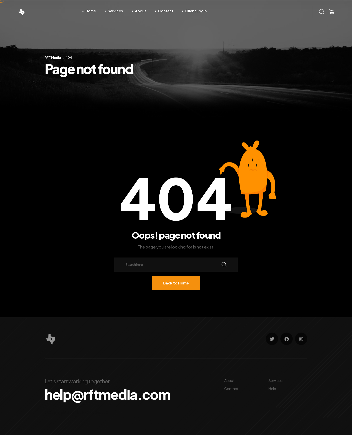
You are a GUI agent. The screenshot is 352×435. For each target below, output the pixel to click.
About (140, 11)
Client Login (196, 11)
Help (272, 388)
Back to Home (176, 283)
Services (115, 11)
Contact (165, 11)
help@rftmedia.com (107, 394)
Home (91, 11)
